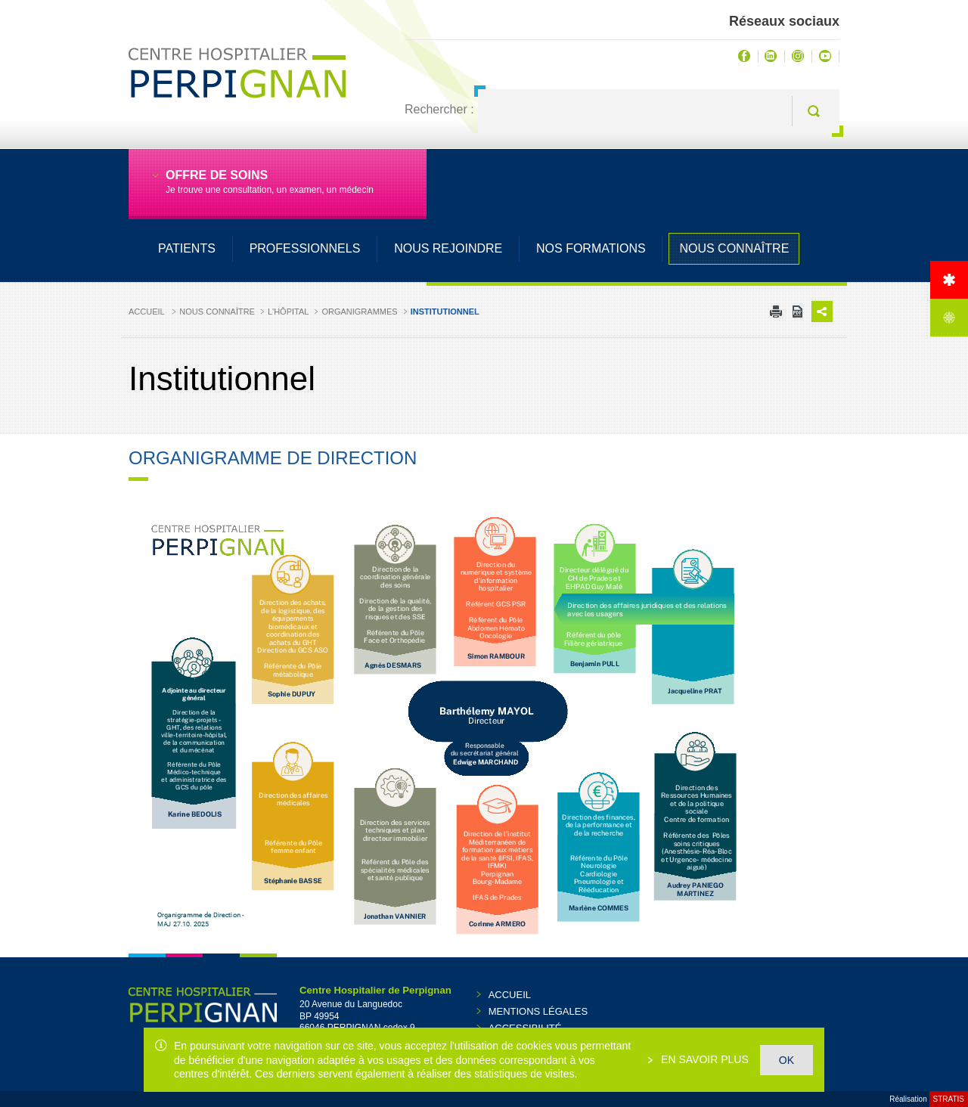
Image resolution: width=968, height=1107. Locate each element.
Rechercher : (439, 109)
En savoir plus (703, 1059)
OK (786, 1060)
